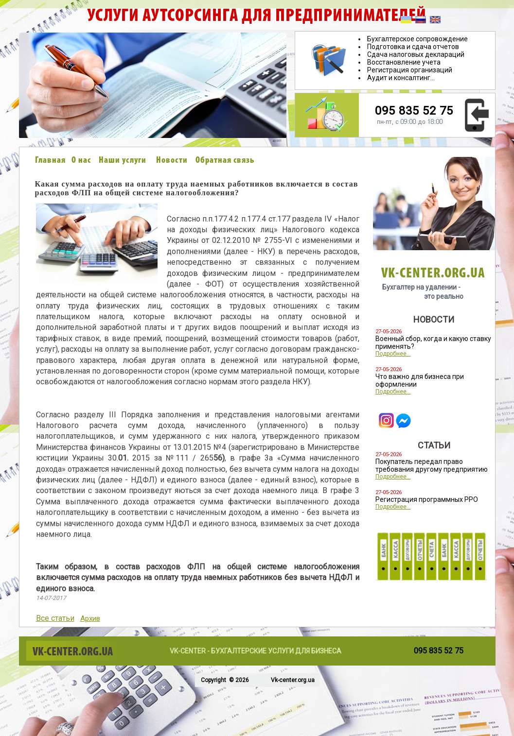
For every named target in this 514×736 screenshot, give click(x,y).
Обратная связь (225, 160)
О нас (81, 160)
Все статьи (55, 618)
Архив (90, 618)
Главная (50, 160)
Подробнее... (393, 353)
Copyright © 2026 (224, 680)
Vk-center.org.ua (293, 680)
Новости (172, 160)
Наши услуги (122, 160)
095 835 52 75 (414, 111)
